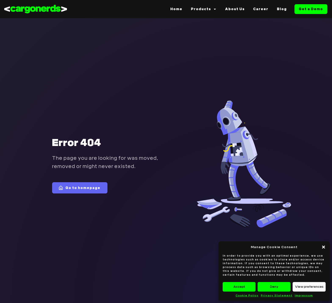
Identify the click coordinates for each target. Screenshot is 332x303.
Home (176, 9)
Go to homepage (79, 187)
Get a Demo (311, 9)
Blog (282, 9)
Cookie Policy (247, 295)
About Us (235, 9)
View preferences (309, 287)
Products (204, 9)
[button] (323, 247)
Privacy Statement (277, 295)
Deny (274, 287)
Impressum (304, 295)
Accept (239, 287)
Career (260, 9)
